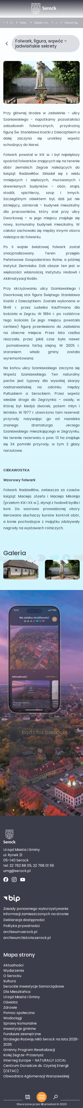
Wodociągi (12, 1018)
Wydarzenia (13, 970)
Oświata (10, 1002)
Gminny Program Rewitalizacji (29, 1049)
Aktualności (13, 965)
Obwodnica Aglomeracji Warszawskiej (36, 1076)
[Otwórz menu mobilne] (42, 1097)
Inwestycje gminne (19, 1028)
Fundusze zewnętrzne (22, 1033)
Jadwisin (57, 23)
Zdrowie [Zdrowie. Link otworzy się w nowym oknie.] (10, 1007)
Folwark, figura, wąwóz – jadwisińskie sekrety (72, 23)
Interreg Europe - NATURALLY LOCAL (34, 1060)
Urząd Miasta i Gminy (21, 996)
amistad (48, 1104)
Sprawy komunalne (20, 1023)
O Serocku (11, 23)
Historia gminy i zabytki (24, 23)
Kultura (9, 981)
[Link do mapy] (28, 1097)
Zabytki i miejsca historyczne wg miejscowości (41, 23)
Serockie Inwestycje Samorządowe (33, 986)
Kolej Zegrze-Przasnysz (23, 1055)
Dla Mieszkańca (16, 991)
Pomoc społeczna (19, 1012)
